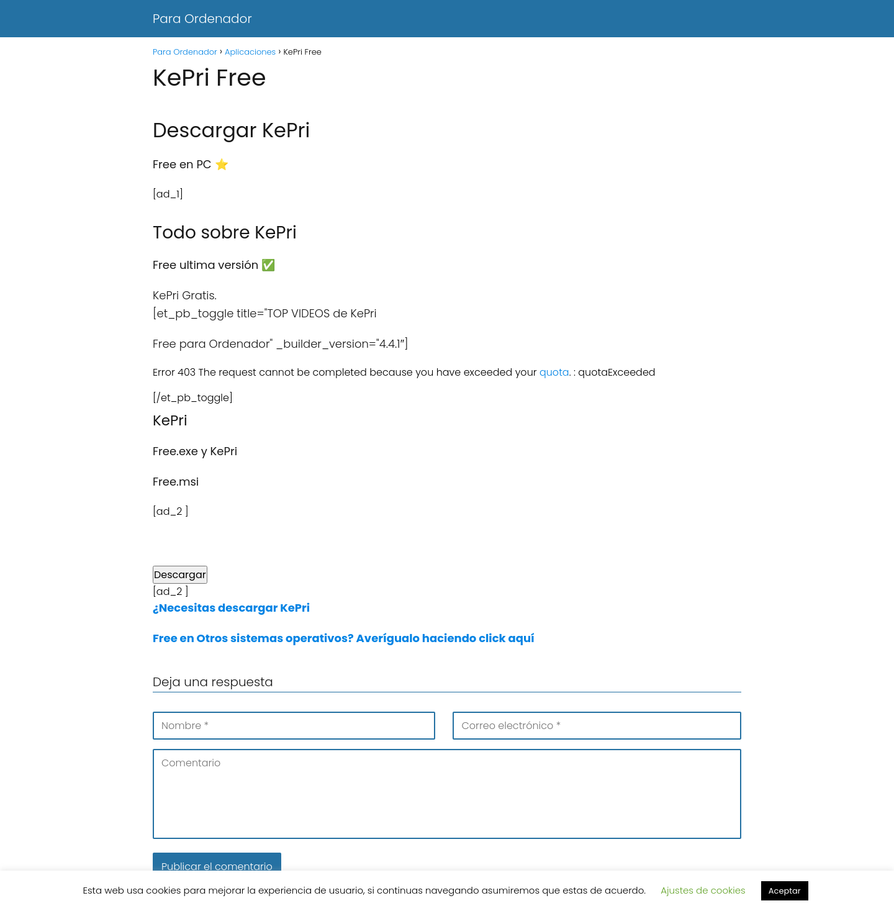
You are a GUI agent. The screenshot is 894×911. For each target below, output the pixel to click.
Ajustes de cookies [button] (703, 890)
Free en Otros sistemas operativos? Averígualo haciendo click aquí (344, 638)
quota (554, 372)
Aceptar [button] (785, 891)
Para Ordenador (202, 18)
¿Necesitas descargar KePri (231, 607)
